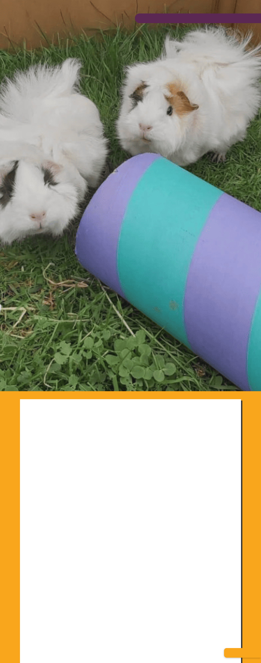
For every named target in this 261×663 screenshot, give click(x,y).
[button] (242, 653)
